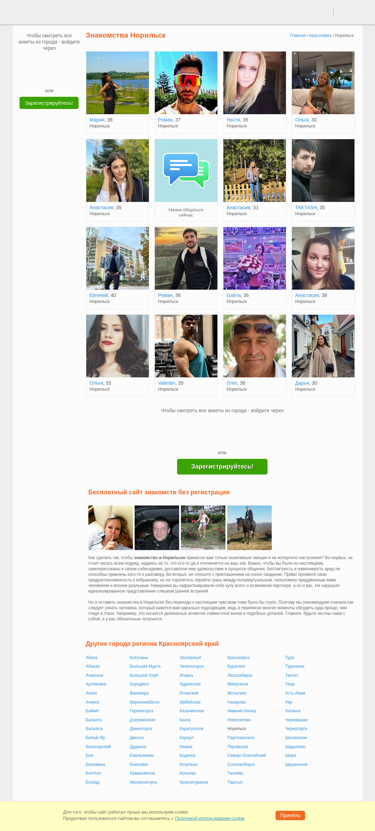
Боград (92, 782)
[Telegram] (56, 76)
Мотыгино (237, 693)
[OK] (62, 61)
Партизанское (241, 737)
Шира (290, 755)
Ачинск (92, 702)
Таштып (235, 782)
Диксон (137, 737)
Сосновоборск (241, 764)
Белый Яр (95, 737)
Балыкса (94, 728)
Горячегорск (141, 710)
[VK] (36, 61)
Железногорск (143, 782)
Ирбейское (190, 702)
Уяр (288, 702)
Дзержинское (142, 720)
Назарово (237, 702)
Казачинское (192, 710)
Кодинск (188, 755)
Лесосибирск (240, 675)
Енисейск (139, 764)
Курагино (236, 666)
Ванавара (139, 693)
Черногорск (296, 728)
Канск (185, 720)
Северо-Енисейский (247, 755)
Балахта (94, 720)
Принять (290, 815)
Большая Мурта (145, 666)
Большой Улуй (144, 675)
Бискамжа (95, 764)
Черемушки (296, 720)
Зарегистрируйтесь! (49, 103)
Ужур (290, 684)
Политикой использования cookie (210, 818)
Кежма (186, 746)
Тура (289, 657)
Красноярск (239, 657)
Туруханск (294, 666)
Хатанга (293, 710)
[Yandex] (42, 76)
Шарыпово (295, 746)
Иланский (189, 693)
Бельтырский (98, 746)
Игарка (186, 675)
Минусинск (238, 684)
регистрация (348, 11)
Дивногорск (141, 728)
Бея (89, 755)
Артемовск (96, 684)
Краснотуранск (194, 782)
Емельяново (142, 755)
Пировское (238, 746)
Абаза (91, 657)
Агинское (94, 675)
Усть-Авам (295, 693)
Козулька (188, 764)
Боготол (93, 773)
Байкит (92, 710)
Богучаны (139, 657)
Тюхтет (292, 675)
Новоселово (239, 720)
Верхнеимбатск (144, 702)
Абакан (93, 666)
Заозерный (190, 657)
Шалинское (296, 737)
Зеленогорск (192, 666)
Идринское (190, 684)
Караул (187, 737)
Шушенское (296, 764)
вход (325, 11)
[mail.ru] (49, 61)
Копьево (188, 773)
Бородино (139, 684)
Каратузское (192, 728)
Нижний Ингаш (242, 710)
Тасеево (236, 773)
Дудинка (138, 746)
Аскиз (91, 693)
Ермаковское (142, 773)
